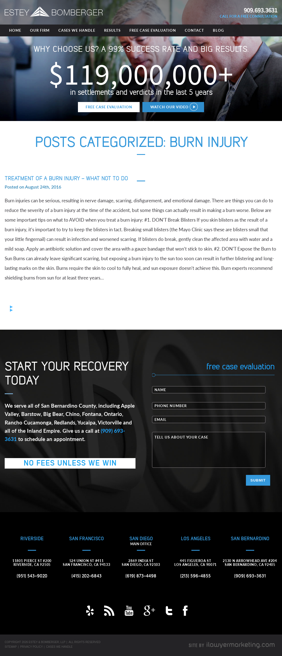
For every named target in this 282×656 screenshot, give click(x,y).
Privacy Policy (31, 646)
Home (15, 30)
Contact (194, 30)
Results (112, 30)
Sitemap (11, 646)
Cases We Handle (76, 30)
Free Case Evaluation (152, 30)
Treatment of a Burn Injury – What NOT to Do (66, 178)
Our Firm (40, 30)
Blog (218, 30)
